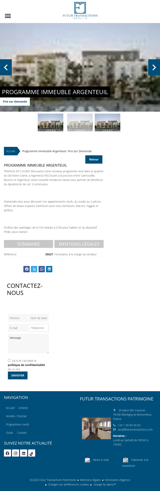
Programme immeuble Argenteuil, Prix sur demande (57, 151)
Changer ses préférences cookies (68, 484)
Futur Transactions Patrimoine (116, 399)
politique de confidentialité (26, 365)
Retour (93, 159)
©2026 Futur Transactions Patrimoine (53, 480)
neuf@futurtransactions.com (135, 429)
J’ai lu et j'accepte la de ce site (26, 365)
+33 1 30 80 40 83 (129, 425)
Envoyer (17, 375)
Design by (104, 484)
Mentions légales (90, 480)
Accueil (80, 10)
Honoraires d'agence (117, 480)
